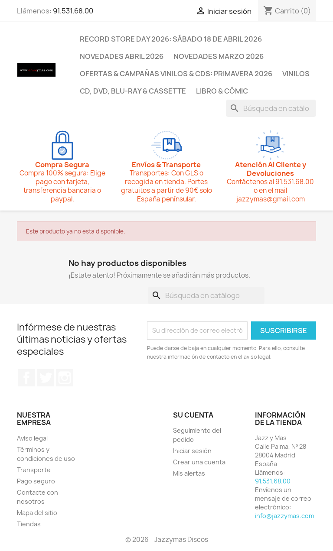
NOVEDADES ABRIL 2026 (121, 56)
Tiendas (29, 524)
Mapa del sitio (37, 513)
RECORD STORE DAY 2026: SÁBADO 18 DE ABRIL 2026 (171, 39)
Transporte (34, 470)
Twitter (45, 377)
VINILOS (296, 73)
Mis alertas (189, 473)
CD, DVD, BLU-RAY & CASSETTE (133, 91)
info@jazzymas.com (284, 516)
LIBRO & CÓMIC (222, 91)
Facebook (26, 377)
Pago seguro (36, 481)
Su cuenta (193, 415)
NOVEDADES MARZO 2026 (218, 56)
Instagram (64, 377)
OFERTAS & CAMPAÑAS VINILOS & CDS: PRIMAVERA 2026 (176, 73)
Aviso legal (32, 438)
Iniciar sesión (192, 451)
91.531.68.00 (73, 11)
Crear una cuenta (199, 462)
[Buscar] (271, 108)
